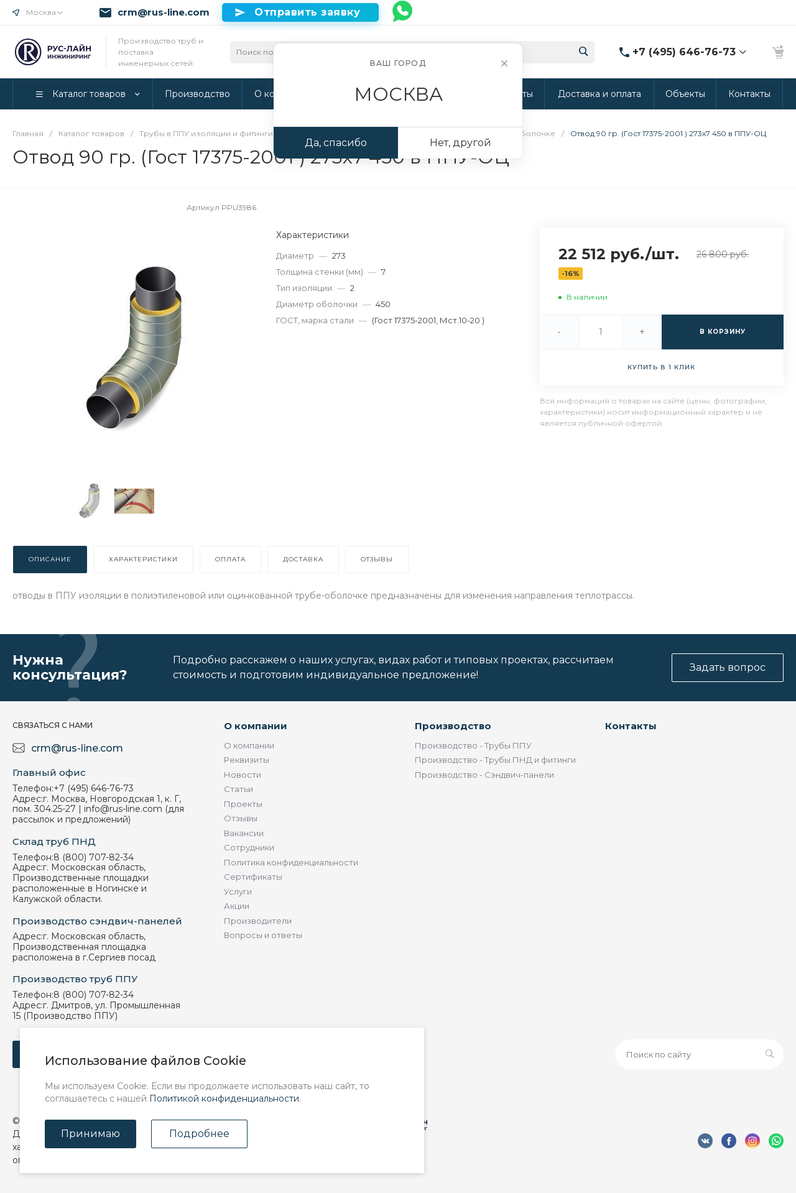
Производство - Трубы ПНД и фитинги (495, 760)
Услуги (238, 891)
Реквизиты (246, 760)
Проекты (243, 804)
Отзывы (240, 818)
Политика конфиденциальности (291, 862)
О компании (255, 726)
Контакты (631, 726)
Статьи (238, 789)
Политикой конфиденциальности (224, 1098)
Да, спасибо (336, 143)
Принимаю (90, 1134)
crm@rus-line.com (164, 12)
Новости (242, 775)
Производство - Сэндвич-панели (484, 775)
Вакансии (244, 833)
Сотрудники (249, 847)
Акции (236, 906)
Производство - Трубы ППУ (473, 745)
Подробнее (199, 1134)
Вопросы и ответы (263, 935)
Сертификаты (253, 877)
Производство (453, 726)
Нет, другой (460, 143)
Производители (258, 921)
